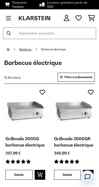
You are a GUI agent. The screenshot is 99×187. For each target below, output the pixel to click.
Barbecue (25, 49)
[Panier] (91, 18)
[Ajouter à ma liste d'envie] (42, 92)
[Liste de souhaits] (78, 18)
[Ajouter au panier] (40, 175)
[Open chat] (87, 176)
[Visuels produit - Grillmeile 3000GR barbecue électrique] (74, 109)
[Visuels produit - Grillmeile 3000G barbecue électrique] (25, 109)
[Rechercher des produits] (49, 33)
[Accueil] (13, 49)
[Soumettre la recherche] (9, 33)
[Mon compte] (66, 18)
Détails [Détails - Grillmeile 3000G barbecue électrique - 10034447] (19, 175)
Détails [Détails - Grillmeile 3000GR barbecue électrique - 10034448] (67, 175)
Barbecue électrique (54, 49)
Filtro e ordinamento (76, 77)
